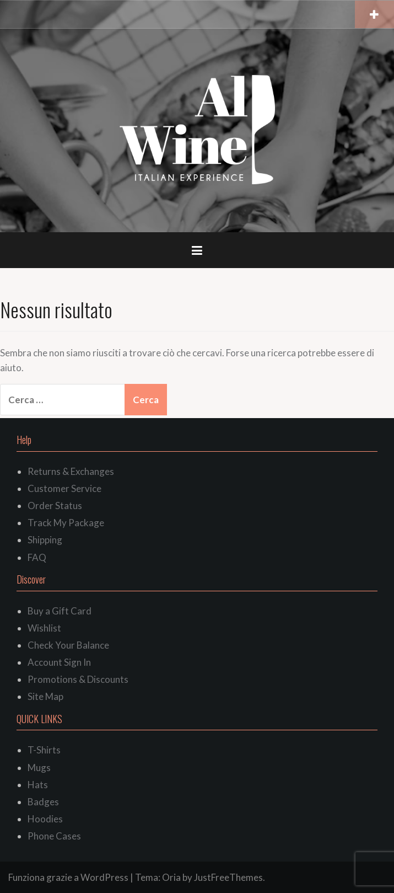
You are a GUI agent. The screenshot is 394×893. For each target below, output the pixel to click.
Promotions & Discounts (78, 679)
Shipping (45, 540)
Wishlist (44, 628)
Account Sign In (59, 662)
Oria (171, 877)
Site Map (45, 696)
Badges (43, 802)
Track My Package (66, 522)
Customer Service (64, 488)
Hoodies (45, 819)
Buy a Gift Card (59, 611)
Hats (38, 784)
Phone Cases (54, 836)
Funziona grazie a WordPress (68, 877)
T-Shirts (44, 750)
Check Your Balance (68, 645)
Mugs (39, 767)
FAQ (37, 557)
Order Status (55, 505)
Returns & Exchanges (71, 471)
